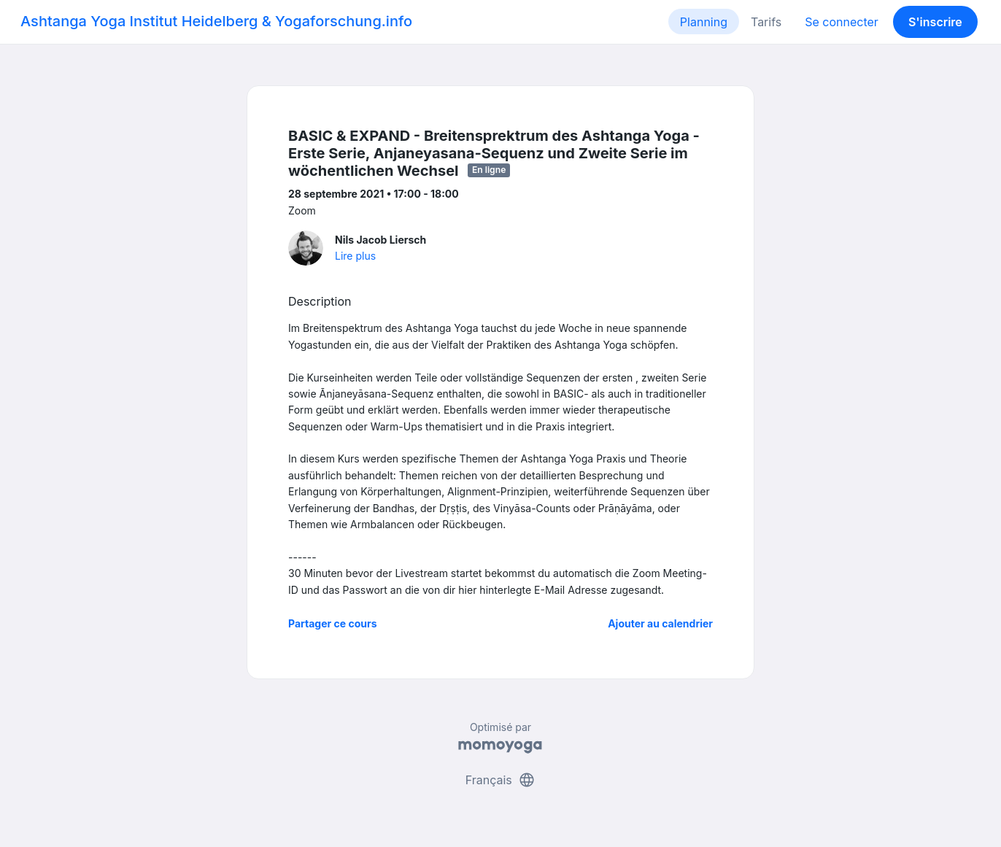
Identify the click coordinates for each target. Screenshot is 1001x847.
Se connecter (841, 22)
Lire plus (355, 256)
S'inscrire (935, 22)
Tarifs (766, 22)
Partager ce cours (332, 623)
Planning (703, 22)
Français (500, 780)
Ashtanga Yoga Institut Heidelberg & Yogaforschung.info (216, 21)
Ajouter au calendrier (660, 623)
